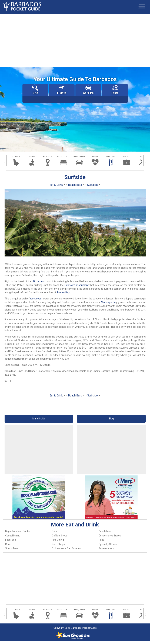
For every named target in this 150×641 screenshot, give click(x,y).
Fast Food (10, 539)
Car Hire (88, 90)
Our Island (16, 156)
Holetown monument (77, 285)
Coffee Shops (59, 535)
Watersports (108, 302)
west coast (36, 298)
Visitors (32, 156)
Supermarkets (107, 548)
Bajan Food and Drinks (17, 531)
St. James (38, 281)
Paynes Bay (63, 292)
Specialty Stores (108, 544)
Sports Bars (11, 548)
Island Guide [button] (38, 418)
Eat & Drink (110, 156)
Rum (8, 544)
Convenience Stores (110, 535)
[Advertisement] (75, 40)
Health (95, 156)
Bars (54, 531)
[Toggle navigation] (141, 6)
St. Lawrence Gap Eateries (66, 548)
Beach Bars (105, 531)
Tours (115, 90)
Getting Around (79, 156)
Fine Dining (58, 539)
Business (127, 156)
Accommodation (63, 156)
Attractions (47, 156)
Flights (61, 90)
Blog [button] (111, 418)
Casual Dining (12, 535)
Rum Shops (58, 544)
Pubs (101, 539)
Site (35, 90)
